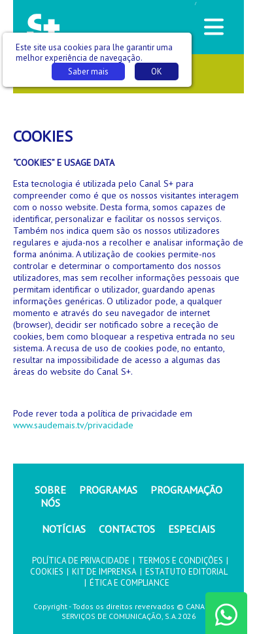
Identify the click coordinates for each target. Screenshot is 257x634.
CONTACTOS (127, 528)
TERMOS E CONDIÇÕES (180, 560)
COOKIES (46, 571)
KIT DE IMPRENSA (104, 571)
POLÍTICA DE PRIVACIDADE (80, 560)
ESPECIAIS (191, 528)
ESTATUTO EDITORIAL (186, 571)
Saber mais (88, 71)
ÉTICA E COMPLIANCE (129, 582)
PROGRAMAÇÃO (186, 489)
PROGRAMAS (108, 489)
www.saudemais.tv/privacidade (73, 425)
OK (156, 71)
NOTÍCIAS (64, 528)
